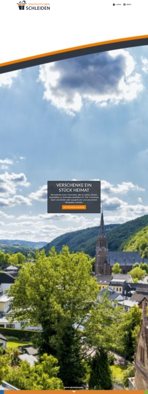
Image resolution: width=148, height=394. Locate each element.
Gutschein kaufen (73, 207)
